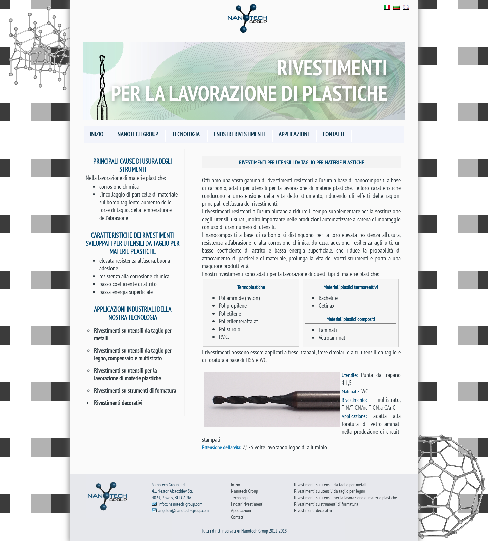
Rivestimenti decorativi (118, 403)
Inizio (96, 134)
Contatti (333, 134)
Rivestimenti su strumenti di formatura (135, 390)
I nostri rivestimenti (239, 134)
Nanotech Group (137, 134)
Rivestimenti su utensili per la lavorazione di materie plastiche (127, 374)
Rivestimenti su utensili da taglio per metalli (330, 484)
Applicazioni (294, 134)
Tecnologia (186, 134)
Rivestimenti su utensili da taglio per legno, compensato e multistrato (132, 354)
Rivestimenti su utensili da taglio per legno (329, 491)
